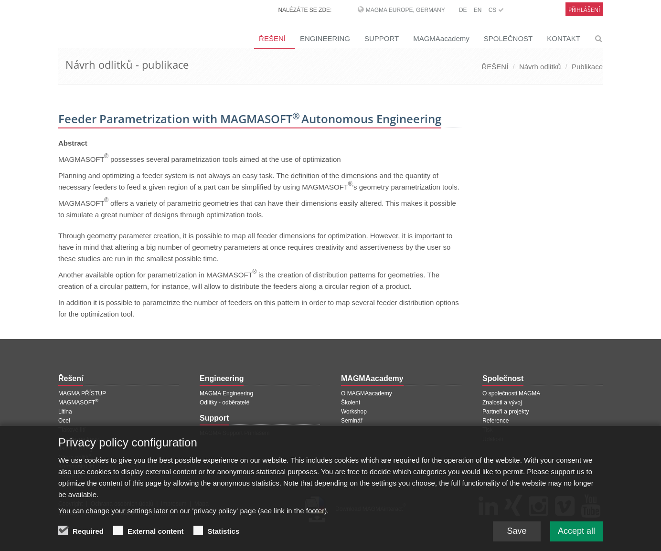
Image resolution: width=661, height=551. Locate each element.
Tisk (487, 429)
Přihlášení (584, 10)
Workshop (354, 411)
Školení (350, 402)
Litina (65, 411)
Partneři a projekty (505, 411)
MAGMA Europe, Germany (405, 10)
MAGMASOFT (78, 402)
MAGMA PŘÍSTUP (82, 393)
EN (478, 10)
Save (516, 536)
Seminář (351, 420)
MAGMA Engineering (226, 393)
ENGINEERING (325, 38)
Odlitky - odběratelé (224, 402)
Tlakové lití (71, 429)
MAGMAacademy (441, 38)
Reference (495, 420)
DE (463, 10)
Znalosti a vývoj (502, 402)
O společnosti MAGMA (511, 393)
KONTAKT (563, 38)
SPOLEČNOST (508, 38)
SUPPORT (381, 38)
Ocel (64, 420)
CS (496, 10)
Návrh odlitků (540, 67)
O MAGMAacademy (366, 393)
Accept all (576, 536)
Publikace (587, 67)
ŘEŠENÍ (272, 38)
